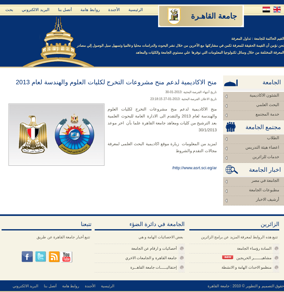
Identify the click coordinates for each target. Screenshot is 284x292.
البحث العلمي (267, 104)
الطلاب (273, 137)
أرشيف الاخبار (267, 199)
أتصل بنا (65, 9)
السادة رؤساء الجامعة (254, 248)
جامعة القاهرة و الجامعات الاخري (151, 258)
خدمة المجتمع (267, 114)
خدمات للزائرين (265, 156)
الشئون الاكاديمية (264, 95)
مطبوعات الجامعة (264, 190)
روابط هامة (90, 9)
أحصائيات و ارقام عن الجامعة (154, 248)
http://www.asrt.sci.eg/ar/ (194, 167)
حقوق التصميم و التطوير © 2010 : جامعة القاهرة (246, 286)
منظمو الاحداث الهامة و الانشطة (246, 267)
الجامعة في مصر (265, 180)
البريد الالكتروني (36, 9)
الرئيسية (135, 9)
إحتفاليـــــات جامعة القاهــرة (153, 267)
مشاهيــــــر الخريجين (246, 257)
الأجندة (114, 9)
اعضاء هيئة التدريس (263, 147)
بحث (9, 9)
